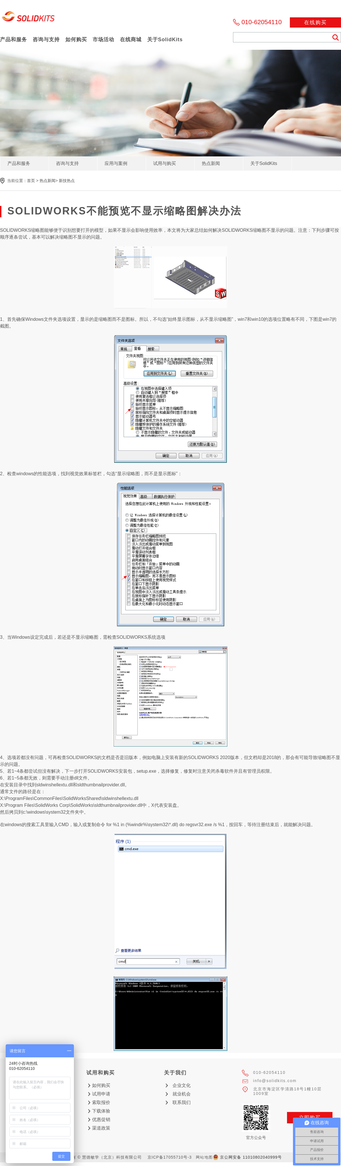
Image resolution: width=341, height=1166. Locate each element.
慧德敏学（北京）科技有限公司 (28, 18)
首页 (31, 180)
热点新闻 (47, 180)
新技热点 (67, 180)
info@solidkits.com (275, 1080)
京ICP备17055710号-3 (169, 1157)
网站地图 (204, 1157)
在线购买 (315, 22)
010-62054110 (262, 22)
